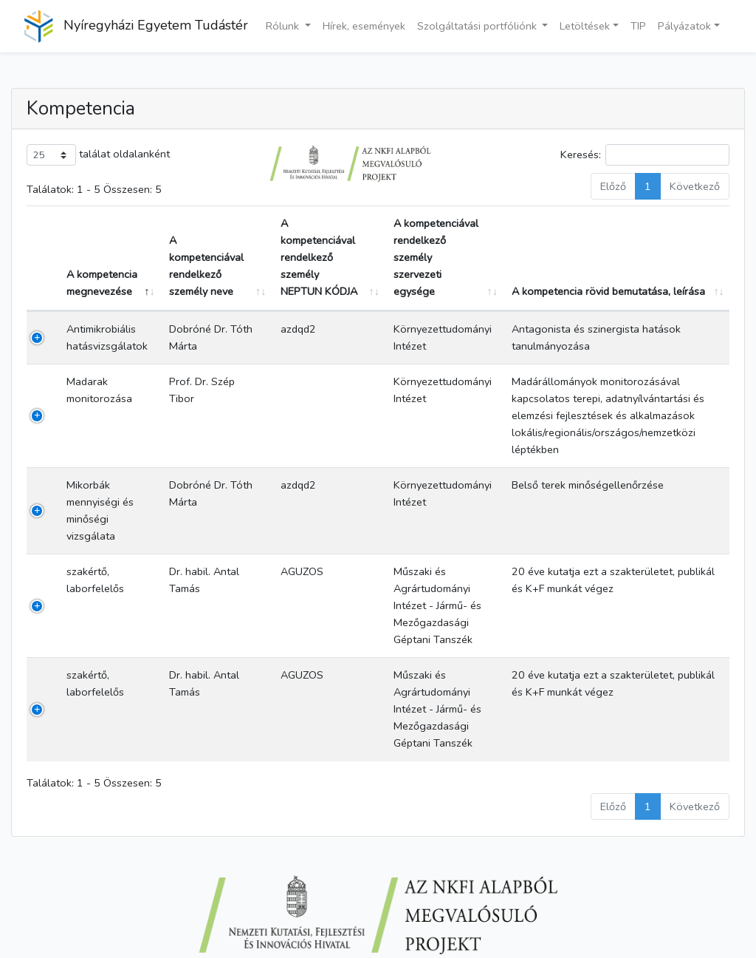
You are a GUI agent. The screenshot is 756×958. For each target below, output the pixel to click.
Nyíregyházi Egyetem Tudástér (135, 26)
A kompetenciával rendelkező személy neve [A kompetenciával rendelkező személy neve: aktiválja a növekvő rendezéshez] (206, 266)
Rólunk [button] (284, 25)
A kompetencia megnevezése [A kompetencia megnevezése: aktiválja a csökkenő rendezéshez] (101, 283)
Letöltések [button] (585, 25)
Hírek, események (364, 25)
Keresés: (644, 155)
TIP (638, 25)
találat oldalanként (98, 155)
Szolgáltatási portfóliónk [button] (478, 25)
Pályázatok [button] (684, 25)
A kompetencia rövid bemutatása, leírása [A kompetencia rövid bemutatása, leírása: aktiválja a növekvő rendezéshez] (608, 291)
